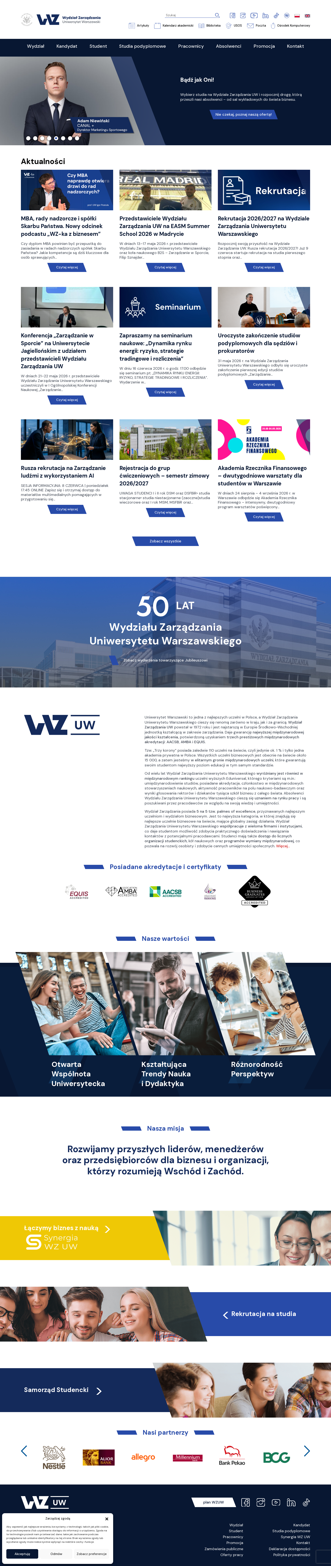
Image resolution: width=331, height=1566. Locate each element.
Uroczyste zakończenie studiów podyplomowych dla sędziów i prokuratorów (259, 343)
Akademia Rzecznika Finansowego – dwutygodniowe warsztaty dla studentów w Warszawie (262, 476)
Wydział (236, 1525)
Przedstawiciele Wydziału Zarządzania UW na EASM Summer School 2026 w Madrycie (164, 226)
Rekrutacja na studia (258, 1314)
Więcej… (283, 846)
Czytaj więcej (67, 267)
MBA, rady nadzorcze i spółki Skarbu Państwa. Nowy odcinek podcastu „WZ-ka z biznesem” (62, 226)
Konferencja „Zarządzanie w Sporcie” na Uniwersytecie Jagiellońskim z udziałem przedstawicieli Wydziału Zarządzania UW (57, 351)
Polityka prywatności (291, 1554)
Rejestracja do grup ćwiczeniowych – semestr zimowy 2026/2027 (164, 476)
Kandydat (301, 1525)
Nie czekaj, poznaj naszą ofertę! (244, 114)
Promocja (235, 1542)
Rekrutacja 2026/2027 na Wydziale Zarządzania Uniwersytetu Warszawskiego (263, 226)
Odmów (56, 1554)
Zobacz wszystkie (165, 541)
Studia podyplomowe (291, 1530)
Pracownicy (233, 1536)
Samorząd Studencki (63, 1390)
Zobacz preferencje (92, 1554)
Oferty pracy (231, 1554)
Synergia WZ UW (295, 1536)
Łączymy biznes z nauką (61, 1228)
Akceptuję (22, 1554)
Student (236, 1530)
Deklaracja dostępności (289, 1548)
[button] (107, 1518)
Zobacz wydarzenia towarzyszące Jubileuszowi (165, 660)
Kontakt (303, 1542)
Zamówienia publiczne (224, 1548)
